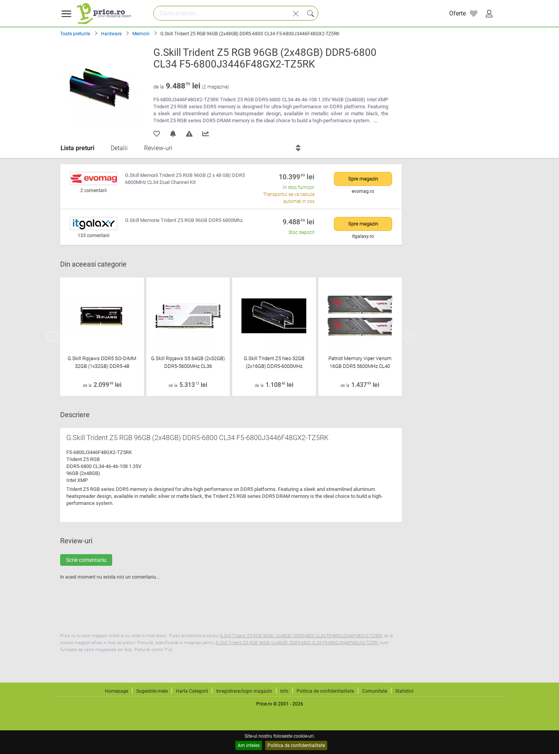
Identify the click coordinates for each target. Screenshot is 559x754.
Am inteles (249, 745)
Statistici (404, 691)
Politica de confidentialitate (296, 745)
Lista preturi (77, 148)
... (375, 120)
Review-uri (158, 148)
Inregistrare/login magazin (244, 691)
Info (284, 691)
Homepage (116, 691)
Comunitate (374, 691)
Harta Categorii (192, 691)
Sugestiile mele (152, 691)
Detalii (119, 148)
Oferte (457, 13)
